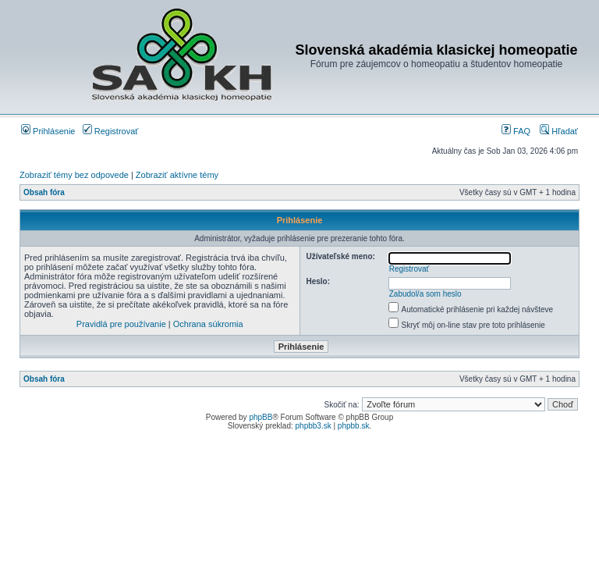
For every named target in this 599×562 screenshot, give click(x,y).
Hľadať (559, 131)
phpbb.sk (354, 426)
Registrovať (111, 131)
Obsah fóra (44, 192)
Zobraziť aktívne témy (177, 175)
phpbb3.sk (313, 426)
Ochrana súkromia (208, 324)
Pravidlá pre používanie (121, 324)
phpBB (260, 417)
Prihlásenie (48, 131)
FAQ (516, 131)
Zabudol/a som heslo (425, 294)
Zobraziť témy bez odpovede (74, 175)
